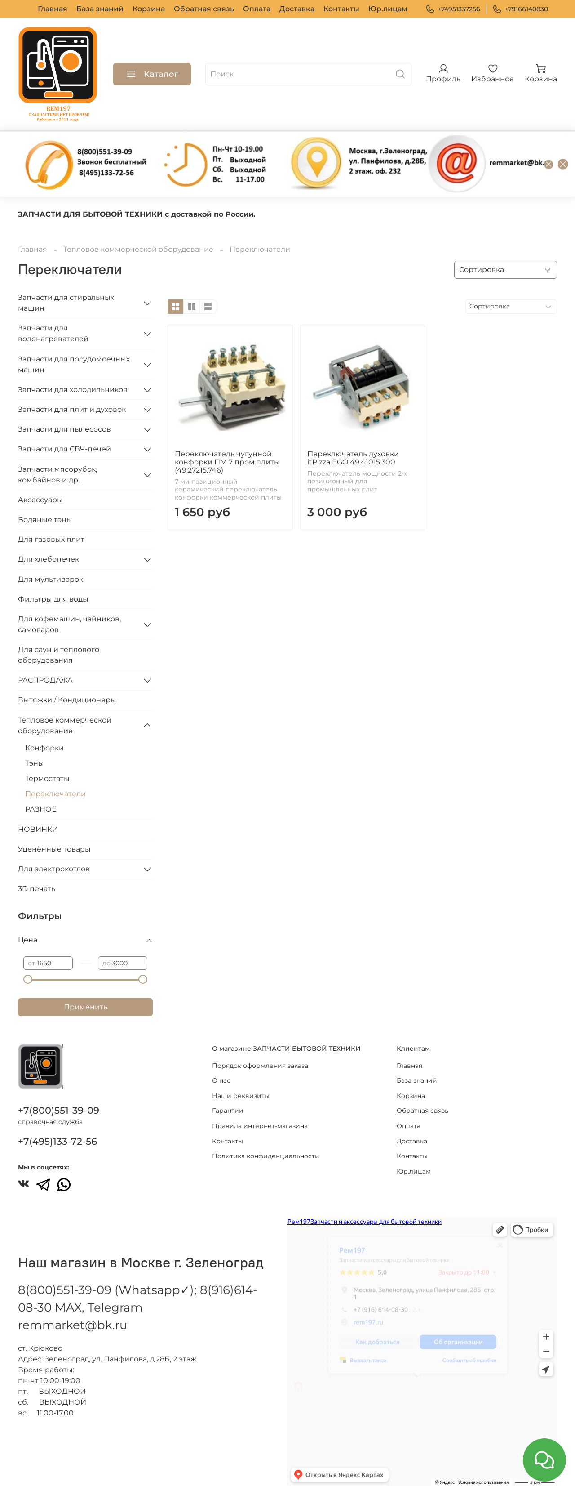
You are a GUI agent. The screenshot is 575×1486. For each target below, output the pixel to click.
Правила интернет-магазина (260, 1126)
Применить (85, 1007)
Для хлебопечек (48, 559)
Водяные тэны (45, 519)
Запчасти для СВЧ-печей (64, 449)
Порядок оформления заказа (260, 1066)
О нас (221, 1080)
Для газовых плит (51, 539)
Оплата (256, 8)
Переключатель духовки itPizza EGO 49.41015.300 (353, 458)
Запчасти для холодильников (73, 389)
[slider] (28, 979)
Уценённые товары (54, 849)
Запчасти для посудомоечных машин (74, 364)
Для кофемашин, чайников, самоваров (69, 624)
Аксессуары (40, 499)
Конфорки (44, 748)
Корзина (149, 8)
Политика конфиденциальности (265, 1156)
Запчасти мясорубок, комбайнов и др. (57, 474)
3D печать (36, 888)
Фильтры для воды (53, 599)
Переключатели (55, 794)
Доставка (296, 8)
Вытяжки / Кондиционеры (67, 700)
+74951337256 (452, 9)
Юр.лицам (387, 8)
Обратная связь (204, 8)
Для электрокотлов (54, 869)
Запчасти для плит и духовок (72, 409)
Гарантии (227, 1111)
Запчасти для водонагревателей (53, 333)
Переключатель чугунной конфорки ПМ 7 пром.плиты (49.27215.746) (227, 462)
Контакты (341, 8)
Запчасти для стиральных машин (66, 302)
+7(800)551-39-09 (58, 1110)
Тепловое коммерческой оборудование (138, 249)
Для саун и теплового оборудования (58, 655)
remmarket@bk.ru (72, 1325)
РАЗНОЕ (41, 809)
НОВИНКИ (38, 829)
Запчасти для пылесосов (64, 429)
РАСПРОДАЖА (45, 680)
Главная (52, 8)
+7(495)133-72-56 (57, 1141)
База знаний (100, 8)
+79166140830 (520, 9)
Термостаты (47, 778)
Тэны (34, 763)
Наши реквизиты (241, 1096)
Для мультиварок (50, 579)
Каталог (152, 74)
